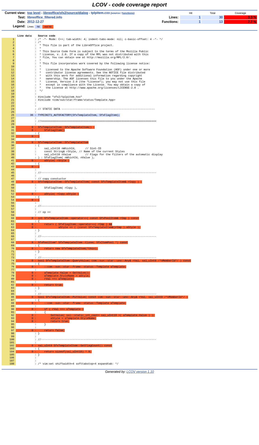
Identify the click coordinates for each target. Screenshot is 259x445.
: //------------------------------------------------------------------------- (79, 277)
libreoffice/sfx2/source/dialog (65, 13)
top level (33, 13)
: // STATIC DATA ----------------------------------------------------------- (78, 124)
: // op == (26, 247)
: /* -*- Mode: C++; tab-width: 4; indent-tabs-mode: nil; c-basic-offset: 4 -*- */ (82, 40)
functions (128, 13)
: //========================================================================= (79, 138)
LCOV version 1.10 (140, 438)
